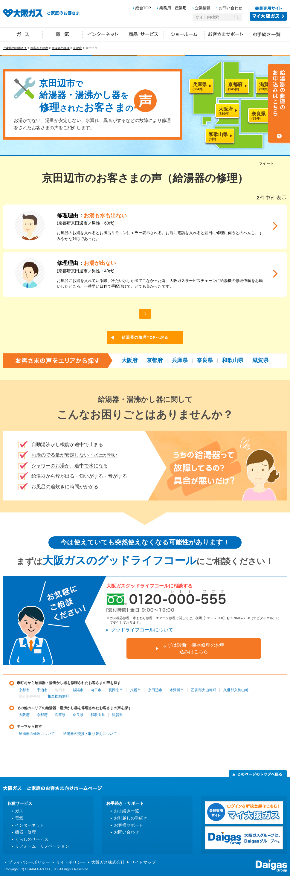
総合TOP (143, 8)
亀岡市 (60, 690)
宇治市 (42, 690)
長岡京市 (116, 690)
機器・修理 (25, 832)
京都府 (77, 48)
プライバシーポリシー (29, 862)
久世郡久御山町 (235, 690)
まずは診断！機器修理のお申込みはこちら (194, 648)
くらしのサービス (31, 839)
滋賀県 (260, 360)
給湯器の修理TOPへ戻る (145, 337)
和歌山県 (232, 360)
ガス (23, 34)
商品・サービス (143, 34)
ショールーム (184, 34)
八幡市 (135, 690)
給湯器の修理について (37, 734)
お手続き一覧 (266, 34)
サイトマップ (143, 862)
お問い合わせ (230, 8)
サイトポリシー (70, 862)
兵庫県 (180, 360)
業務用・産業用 (173, 8)
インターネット (103, 34)
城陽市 (78, 690)
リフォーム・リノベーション (42, 846)
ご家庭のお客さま (15, 48)
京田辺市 (155, 690)
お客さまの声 (39, 48)
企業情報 (202, 8)
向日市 (96, 690)
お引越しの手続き (130, 818)
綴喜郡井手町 (29, 696)
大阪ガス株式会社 (108, 862)
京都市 (24, 690)
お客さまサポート (225, 34)
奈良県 (205, 360)
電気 (63, 34)
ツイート (266, 163)
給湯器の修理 (61, 48)
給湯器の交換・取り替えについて (90, 734)
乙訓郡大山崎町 (203, 690)
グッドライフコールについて (142, 629)
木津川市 (177, 690)
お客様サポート (128, 825)
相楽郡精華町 (58, 696)
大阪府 (129, 360)
